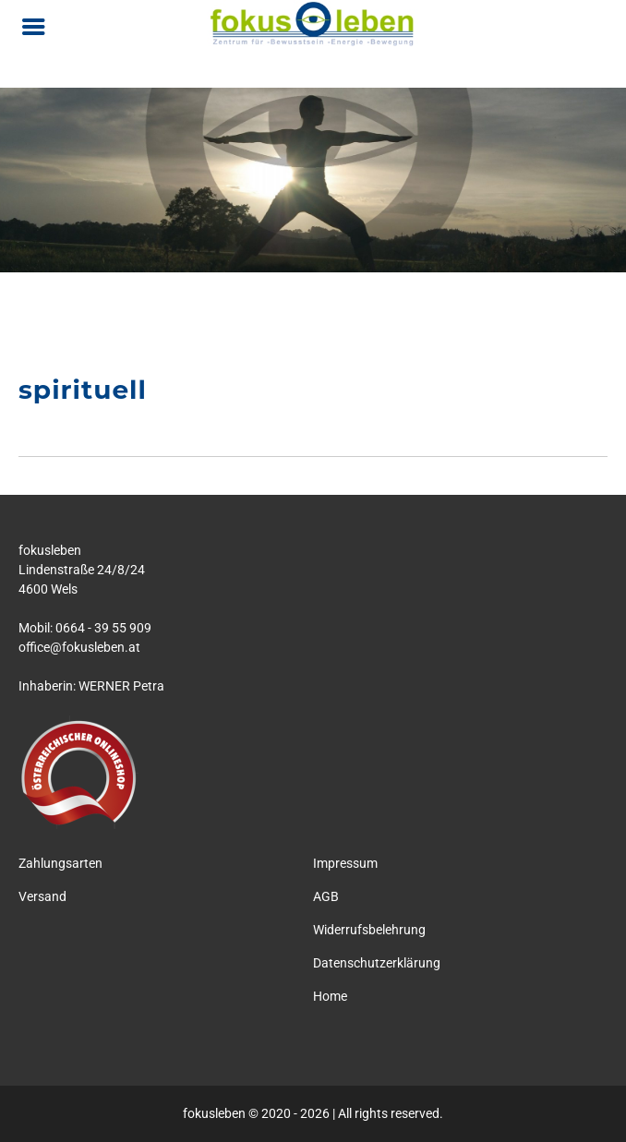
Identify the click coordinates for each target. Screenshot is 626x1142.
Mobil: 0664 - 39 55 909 (84, 627)
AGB (326, 896)
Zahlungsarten (60, 863)
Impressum (345, 863)
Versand (42, 896)
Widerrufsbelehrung (369, 929)
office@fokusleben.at (79, 647)
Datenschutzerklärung (376, 963)
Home (330, 996)
